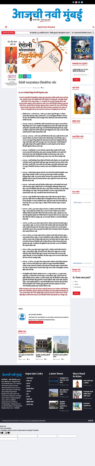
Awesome (77, 287)
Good (75, 284)
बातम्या (28, 383)
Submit (76, 80)
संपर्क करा (29, 381)
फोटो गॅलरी (29, 399)
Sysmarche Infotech (38, 421)
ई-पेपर (28, 396)
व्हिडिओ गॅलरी (30, 402)
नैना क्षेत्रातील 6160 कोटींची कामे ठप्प (50, 33)
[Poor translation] (7, 433)
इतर (27, 394)
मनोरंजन (28, 391)
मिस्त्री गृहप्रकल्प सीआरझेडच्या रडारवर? (71, 33)
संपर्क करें (90, 421)
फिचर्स (28, 386)
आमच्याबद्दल (29, 378)
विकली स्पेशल (30, 389)
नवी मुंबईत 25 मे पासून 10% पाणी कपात (64, 380)
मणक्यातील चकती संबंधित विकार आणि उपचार (88, 394)
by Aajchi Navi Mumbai (25, 88)
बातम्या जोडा (29, 404)
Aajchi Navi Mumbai (46, 27)
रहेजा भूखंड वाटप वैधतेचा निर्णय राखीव (64, 392)
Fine (75, 281)
